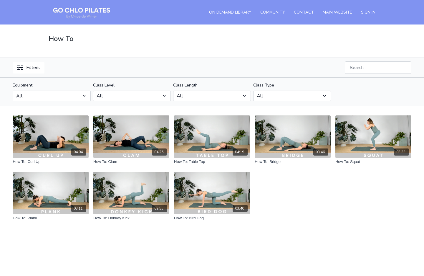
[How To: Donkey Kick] (131, 218)
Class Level (104, 85)
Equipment (22, 85)
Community (272, 12)
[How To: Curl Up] (51, 162)
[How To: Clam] (131, 162)
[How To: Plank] (51, 218)
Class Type (263, 85)
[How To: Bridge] (293, 162)
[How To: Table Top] (212, 162)
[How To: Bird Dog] (212, 218)
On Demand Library (230, 12)
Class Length (185, 85)
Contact (304, 12)
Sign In (368, 12)
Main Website (337, 12)
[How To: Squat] (373, 162)
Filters (28, 67)
